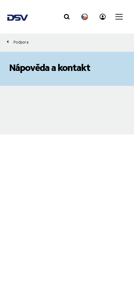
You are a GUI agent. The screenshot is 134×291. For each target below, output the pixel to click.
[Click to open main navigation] (119, 16)
